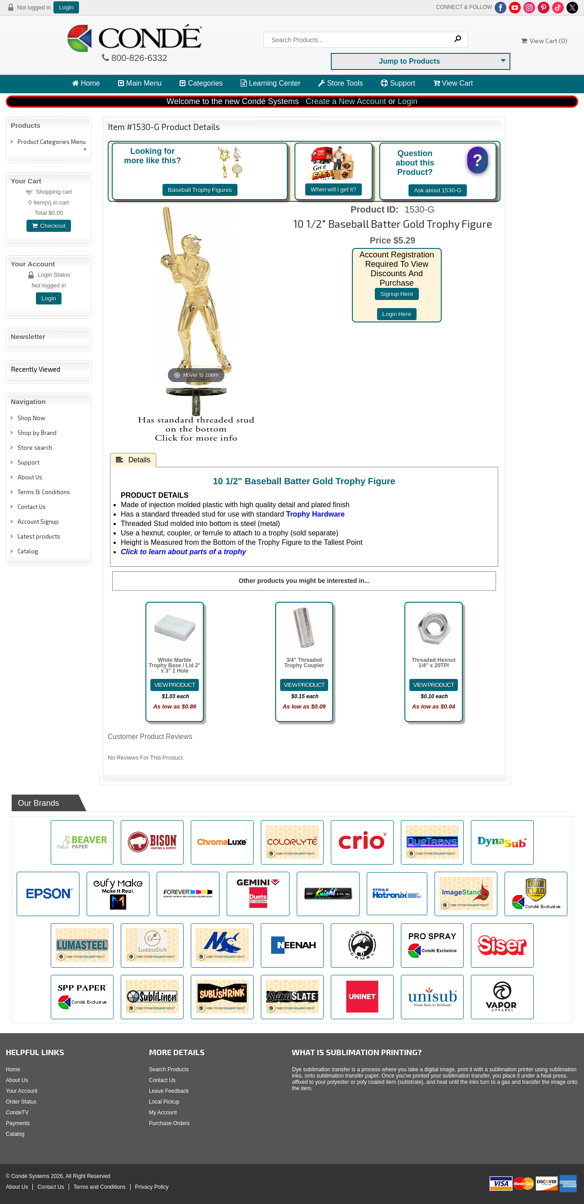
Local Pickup (164, 1102)
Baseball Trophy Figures (200, 190)
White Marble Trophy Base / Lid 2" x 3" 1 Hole (175, 665)
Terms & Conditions (44, 492)
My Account (163, 1112)
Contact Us (32, 506)
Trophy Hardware (315, 514)
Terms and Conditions (100, 1187)
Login (66, 7)
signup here (396, 294)
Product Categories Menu (52, 141)
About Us (30, 477)
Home (86, 83)
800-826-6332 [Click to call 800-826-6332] (138, 57)
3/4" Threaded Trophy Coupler (304, 663)
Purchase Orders (169, 1123)
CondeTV (17, 1112)
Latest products (39, 536)
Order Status (21, 1102)
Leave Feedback (169, 1091)
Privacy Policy (152, 1187)
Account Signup (38, 521)
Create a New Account (346, 101)
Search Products (169, 1069)
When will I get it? (333, 189)
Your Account (21, 1091)
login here (397, 314)
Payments (18, 1123)
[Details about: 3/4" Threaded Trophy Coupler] (304, 685)
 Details (133, 459)
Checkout (48, 226)
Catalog (28, 551)
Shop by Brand (37, 432)
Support (398, 83)
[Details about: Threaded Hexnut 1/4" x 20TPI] (433, 685)
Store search (35, 447)
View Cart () (544, 40)
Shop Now (31, 418)
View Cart (453, 83)
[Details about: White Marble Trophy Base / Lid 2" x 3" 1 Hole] (174, 685)
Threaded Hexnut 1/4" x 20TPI (434, 663)
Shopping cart (54, 191)
